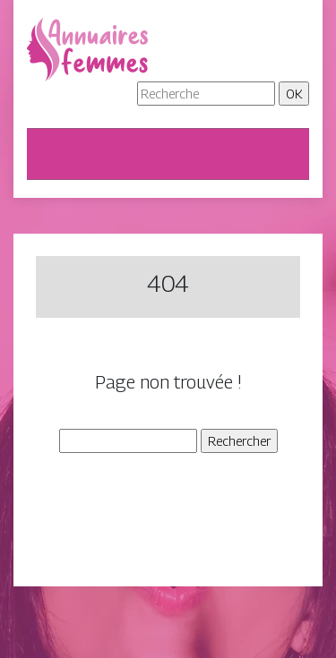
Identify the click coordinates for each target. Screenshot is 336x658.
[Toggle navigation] (52, 154)
